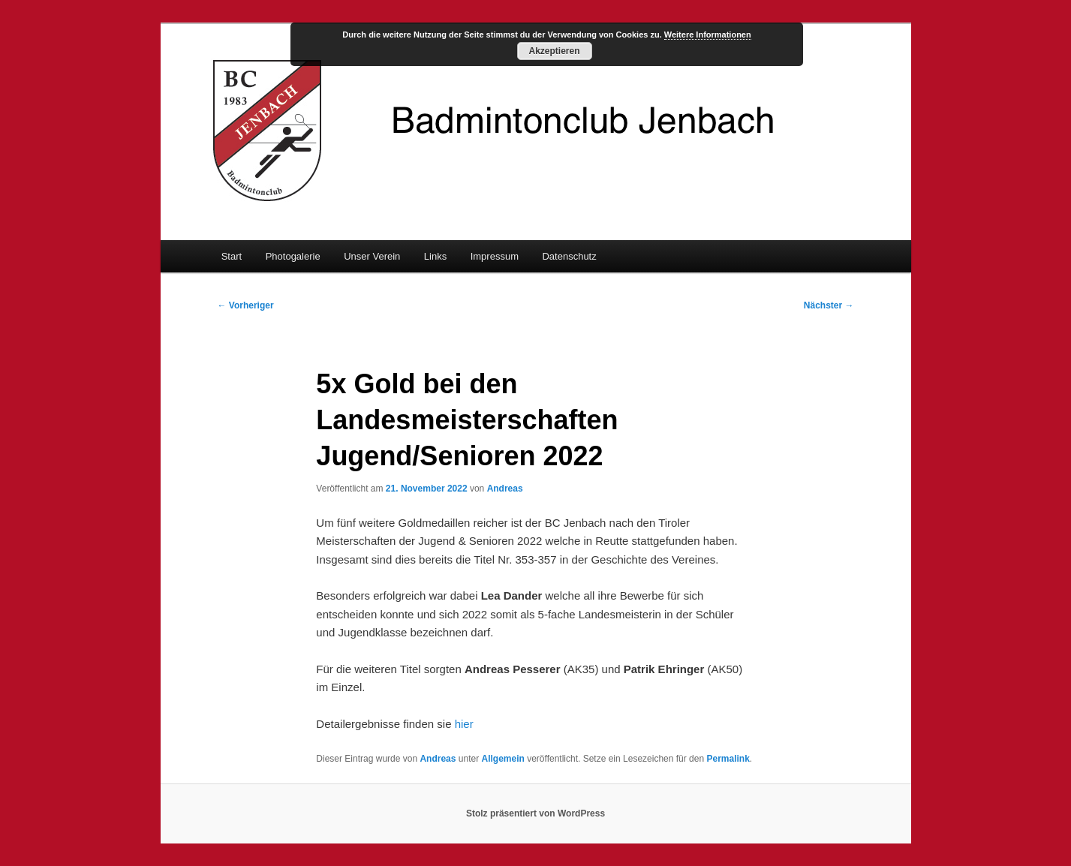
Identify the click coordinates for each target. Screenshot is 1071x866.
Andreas (505, 488)
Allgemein (503, 758)
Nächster (829, 305)
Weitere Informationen (707, 34)
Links (435, 256)
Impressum (495, 256)
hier (464, 723)
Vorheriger (246, 305)
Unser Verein (372, 256)
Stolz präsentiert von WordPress (535, 813)
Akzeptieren (553, 51)
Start (231, 256)
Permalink (727, 758)
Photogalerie (293, 256)
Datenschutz (569, 256)
